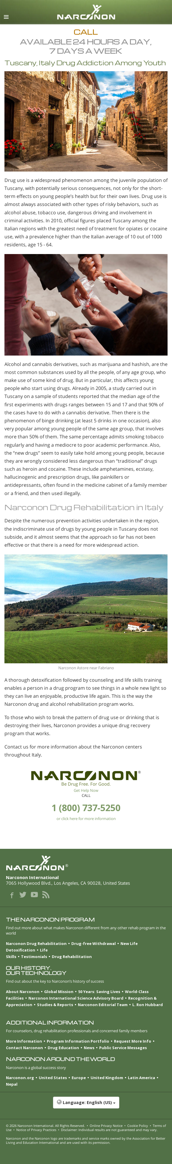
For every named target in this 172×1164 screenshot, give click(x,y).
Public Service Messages (123, 1047)
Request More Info (132, 1041)
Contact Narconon (24, 1047)
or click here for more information (86, 818)
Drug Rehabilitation (72, 956)
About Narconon (22, 991)
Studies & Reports (55, 1004)
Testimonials (34, 956)
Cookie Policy (137, 1125)
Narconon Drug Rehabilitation (36, 943)
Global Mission (58, 991)
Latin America (141, 1077)
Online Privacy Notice (106, 1125)
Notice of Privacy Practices (36, 1129)
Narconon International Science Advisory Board (75, 998)
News (89, 1047)
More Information (24, 1041)
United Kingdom (107, 1077)
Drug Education (63, 1047)
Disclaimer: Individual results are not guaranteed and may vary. (109, 1129)
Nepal (11, 1084)
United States (53, 1077)
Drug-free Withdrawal (93, 943)
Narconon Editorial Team (103, 1004)
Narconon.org (20, 1077)
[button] (86, 1105)
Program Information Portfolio (78, 1041)
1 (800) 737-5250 (86, 808)
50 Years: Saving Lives (99, 991)
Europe (79, 1077)
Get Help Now (86, 790)
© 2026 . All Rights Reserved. (45, 1125)
